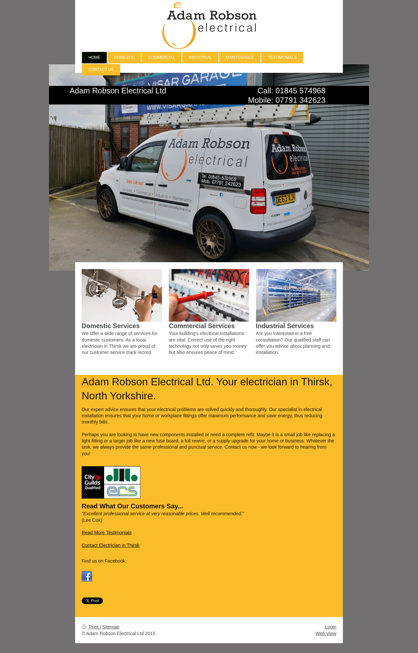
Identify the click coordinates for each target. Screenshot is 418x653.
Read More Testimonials (107, 532)
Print (91, 626)
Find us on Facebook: (104, 561)
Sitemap (110, 626)
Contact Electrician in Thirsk (110, 545)
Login (330, 626)
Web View (325, 633)
